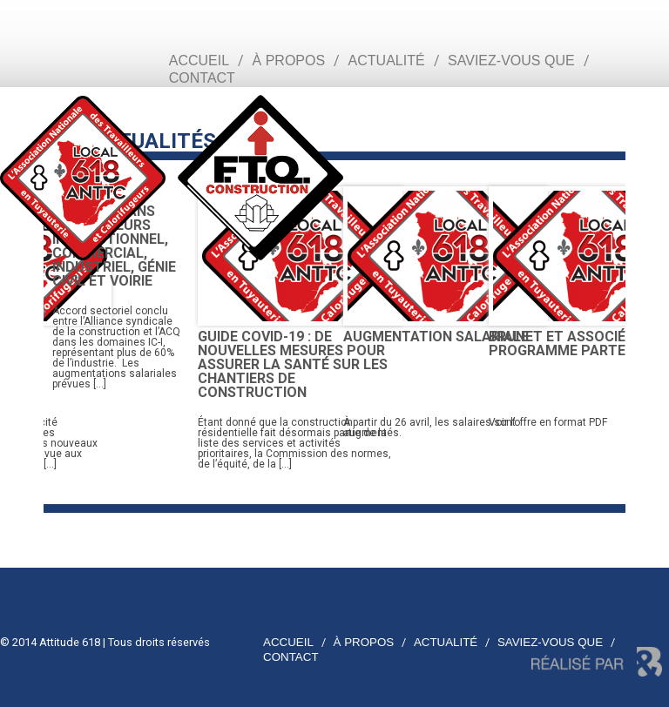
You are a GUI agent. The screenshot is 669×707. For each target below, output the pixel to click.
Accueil (199, 60)
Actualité (386, 60)
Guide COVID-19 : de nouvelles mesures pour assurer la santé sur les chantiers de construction (293, 364)
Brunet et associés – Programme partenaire (577, 343)
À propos (289, 60)
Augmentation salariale (436, 336)
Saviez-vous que (511, 60)
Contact (202, 78)
